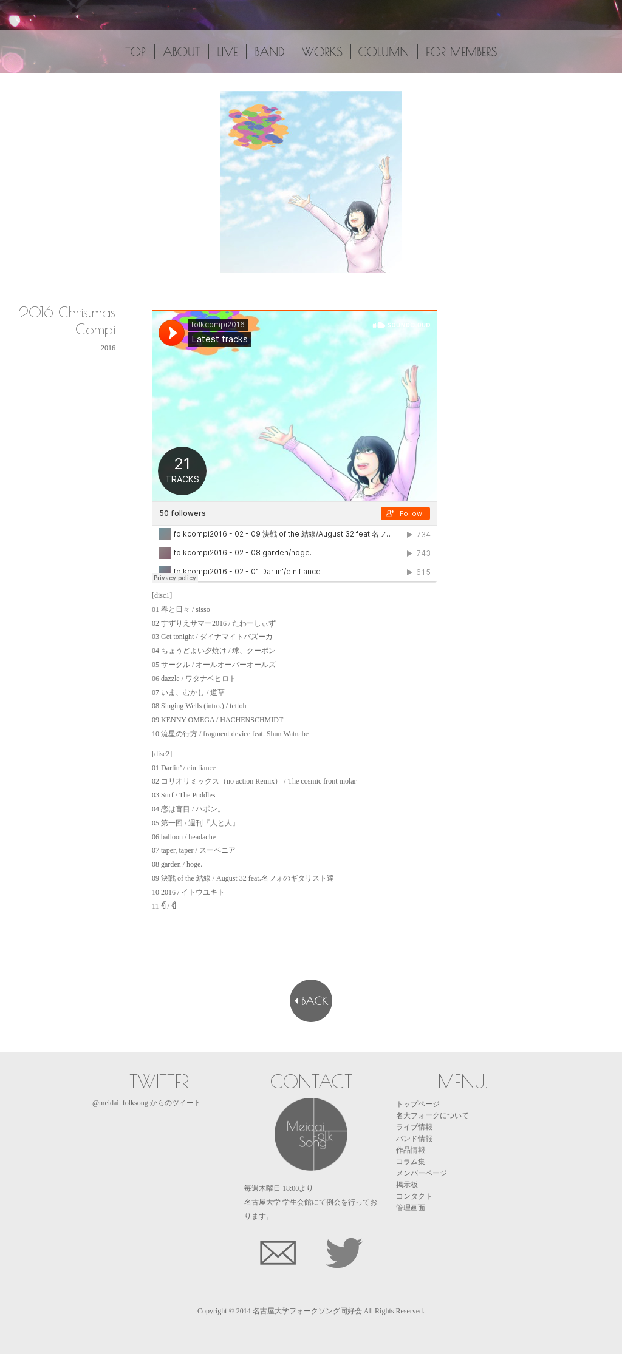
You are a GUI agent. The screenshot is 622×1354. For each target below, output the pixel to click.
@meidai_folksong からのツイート (146, 1102)
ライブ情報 (414, 1127)
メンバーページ (421, 1173)
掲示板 (407, 1184)
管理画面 (410, 1207)
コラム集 (410, 1161)
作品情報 (410, 1150)
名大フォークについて (432, 1115)
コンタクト (414, 1196)
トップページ (418, 1104)
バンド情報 (414, 1138)
